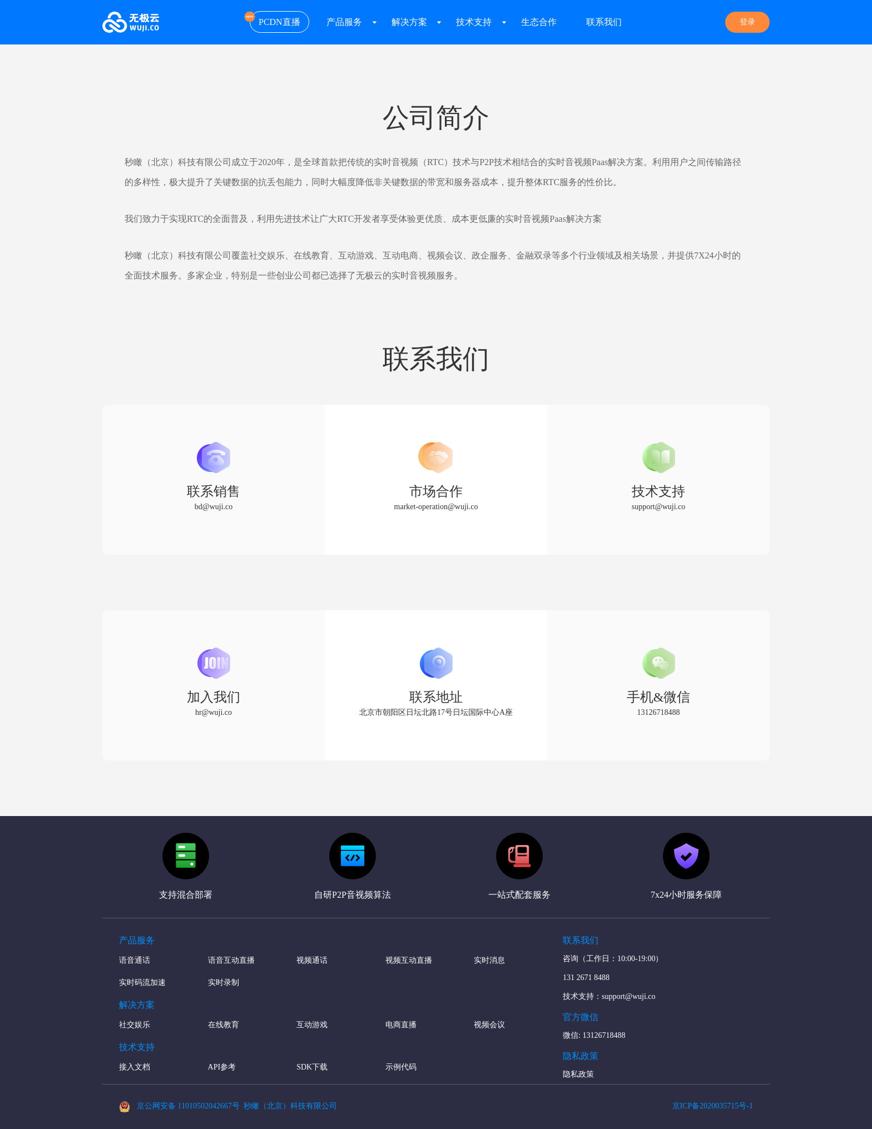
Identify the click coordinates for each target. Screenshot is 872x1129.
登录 (747, 22)
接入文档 (134, 1067)
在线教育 (223, 1025)
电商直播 (401, 1025)
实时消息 (489, 960)
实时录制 (223, 982)
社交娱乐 (134, 1025)
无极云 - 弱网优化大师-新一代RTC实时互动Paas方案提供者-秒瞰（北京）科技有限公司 (131, 22)
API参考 (222, 1067)
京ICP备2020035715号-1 (712, 1106)
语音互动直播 (231, 960)
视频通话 (312, 960)
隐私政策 (578, 1074)
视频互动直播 (408, 960)
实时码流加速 (142, 982)
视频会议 (489, 1025)
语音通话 (134, 960)
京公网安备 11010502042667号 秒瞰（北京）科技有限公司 (228, 1106)
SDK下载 (312, 1067)
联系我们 (604, 22)
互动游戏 (312, 1025)
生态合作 (539, 22)
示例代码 (401, 1067)
